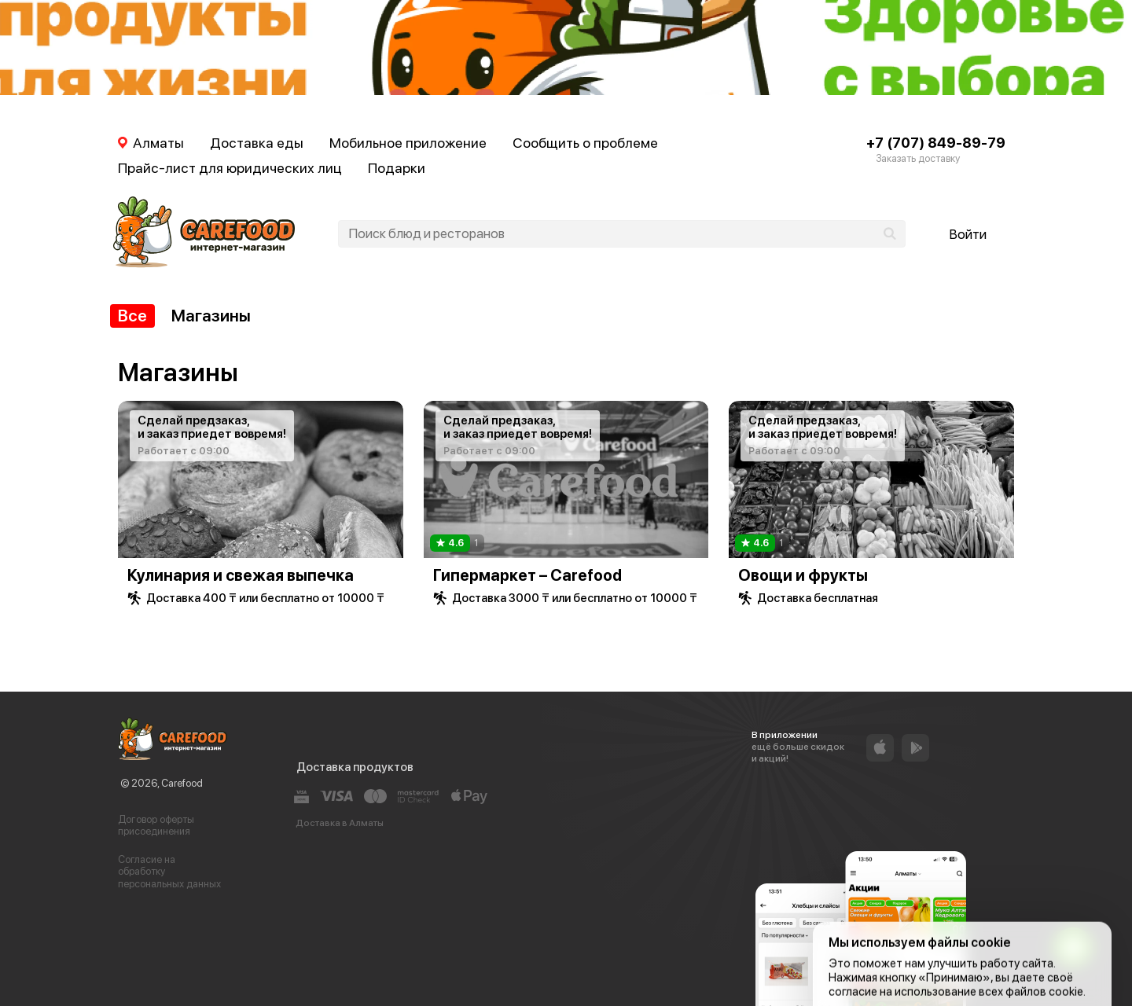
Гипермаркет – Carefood (527, 575)
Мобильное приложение (408, 142)
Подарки (396, 168)
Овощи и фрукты (803, 575)
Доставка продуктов (354, 767)
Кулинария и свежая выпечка (240, 575)
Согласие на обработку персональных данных (169, 872)
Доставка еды (256, 142)
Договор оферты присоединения (156, 825)
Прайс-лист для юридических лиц (230, 168)
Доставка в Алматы (340, 822)
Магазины (211, 315)
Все (132, 315)
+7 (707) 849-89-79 (935, 142)
